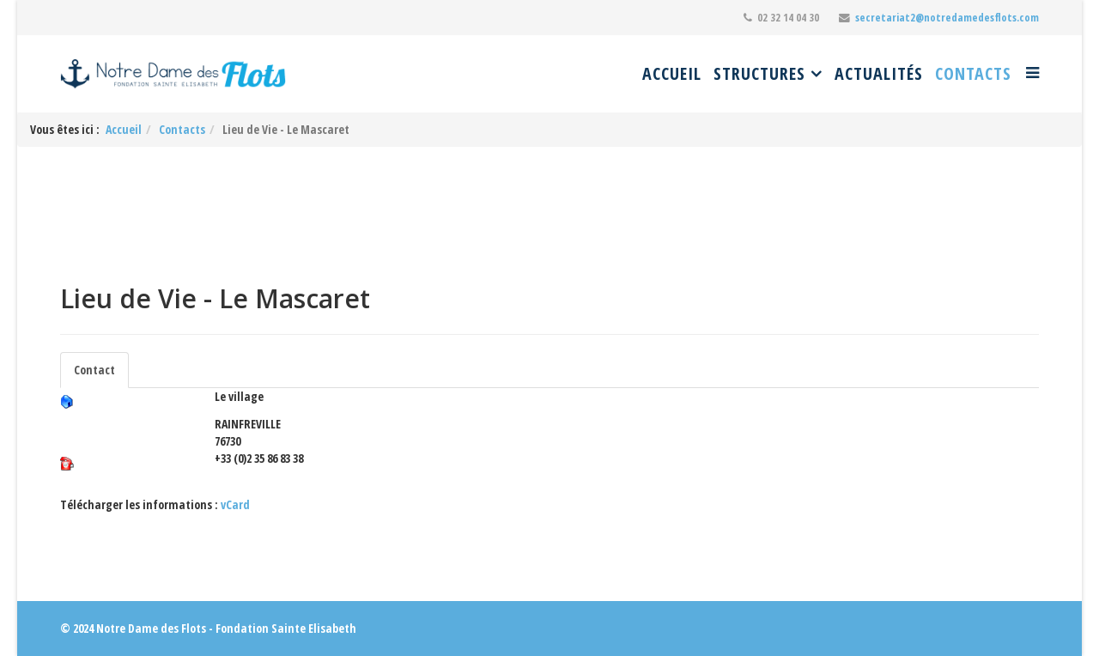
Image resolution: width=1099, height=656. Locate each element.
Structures (759, 73)
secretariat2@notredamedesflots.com (947, 17)
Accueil (671, 73)
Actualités (879, 73)
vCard (235, 504)
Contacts (973, 73)
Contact (94, 369)
